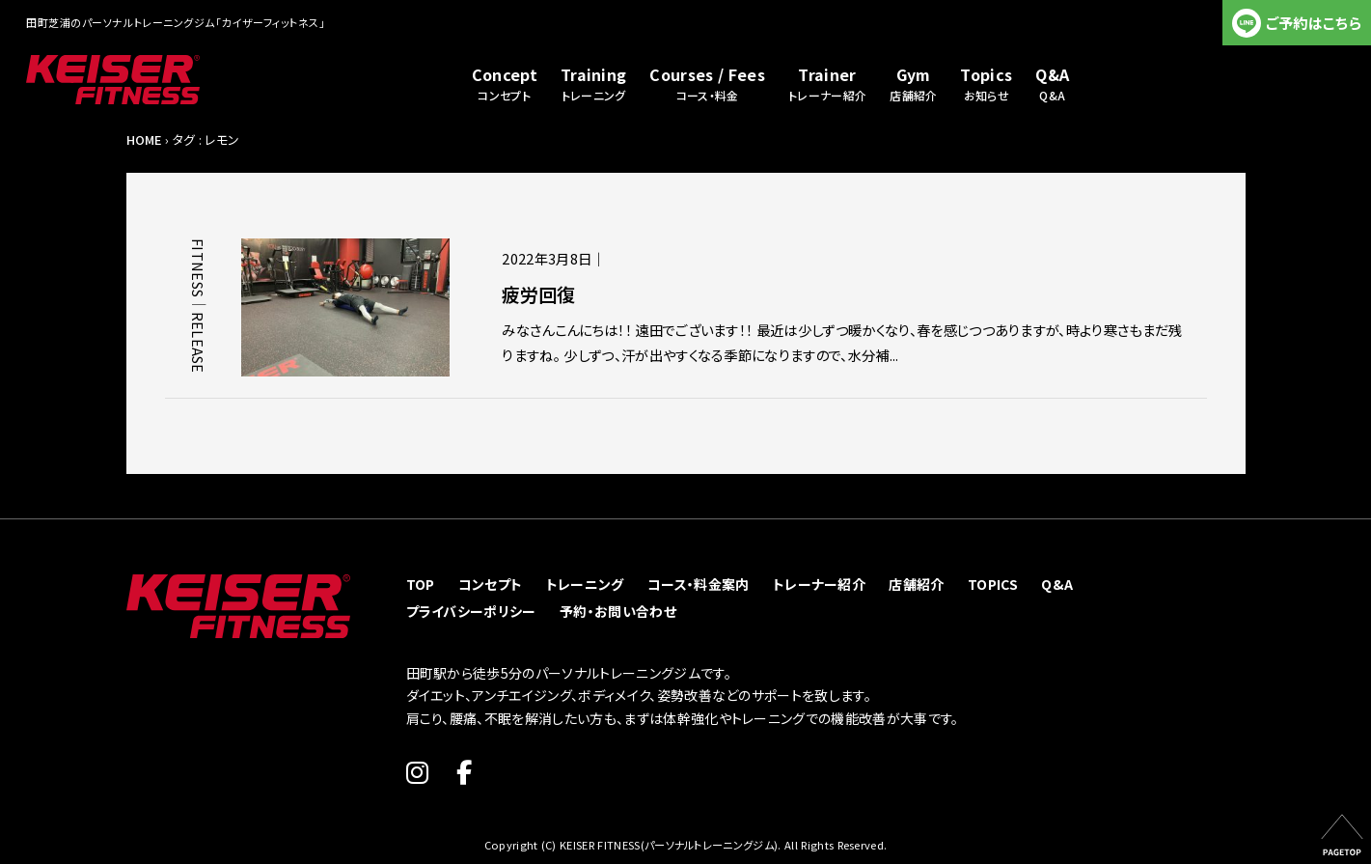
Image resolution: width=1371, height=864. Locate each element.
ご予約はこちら (1313, 23)
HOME (144, 139)
